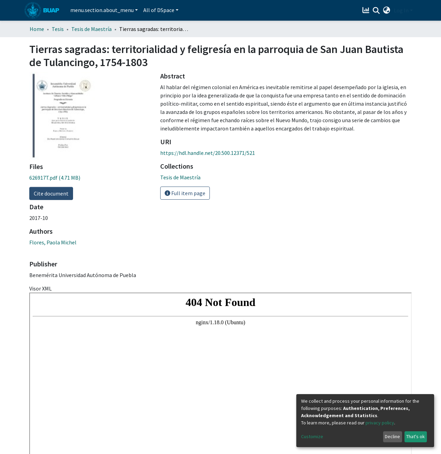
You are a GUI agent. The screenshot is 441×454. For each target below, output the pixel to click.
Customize (312, 436)
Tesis (58, 28)
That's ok (415, 436)
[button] (386, 10)
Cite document (51, 193)
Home (37, 28)
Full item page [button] (185, 193)
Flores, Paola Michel (52, 242)
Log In (401, 10)
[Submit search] (376, 10)
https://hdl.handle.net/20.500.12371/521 (207, 152)
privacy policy (380, 423)
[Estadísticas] (367, 10)
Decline (392, 436)
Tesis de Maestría (91, 28)
